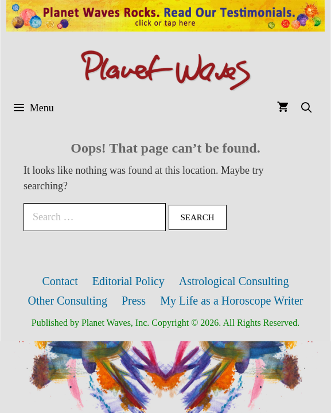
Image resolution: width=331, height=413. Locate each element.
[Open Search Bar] (306, 108)
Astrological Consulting (234, 281)
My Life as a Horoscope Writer (231, 300)
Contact (60, 281)
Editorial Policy (128, 281)
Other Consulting (67, 300)
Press (134, 300)
